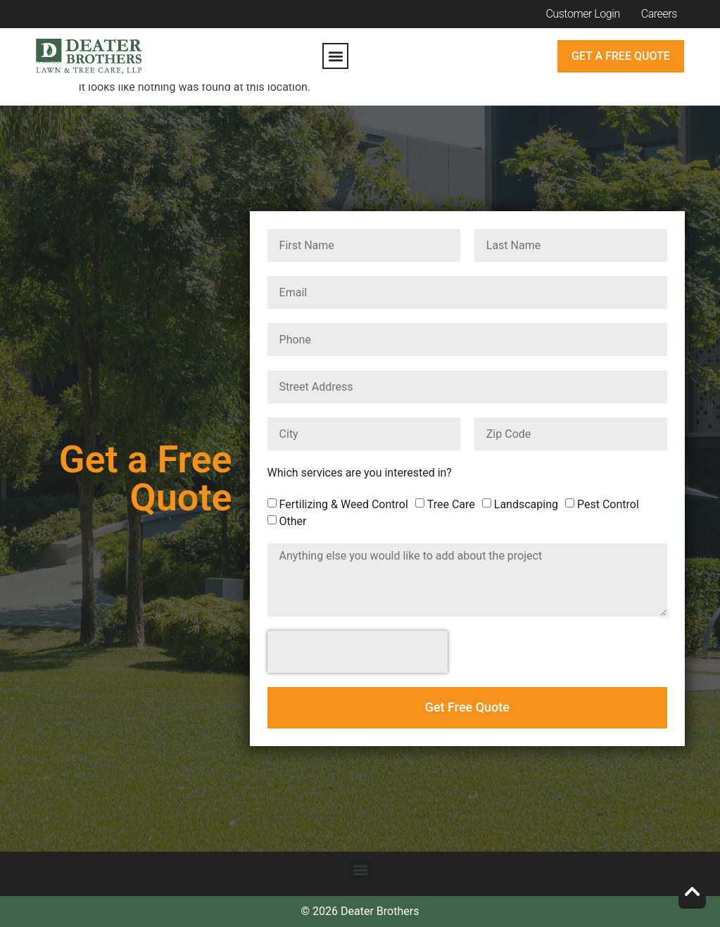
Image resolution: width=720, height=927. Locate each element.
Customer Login (582, 13)
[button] (335, 56)
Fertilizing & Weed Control (343, 504)
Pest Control (608, 504)
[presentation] (357, 652)
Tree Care (451, 504)
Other (293, 521)
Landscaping (526, 504)
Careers (659, 13)
